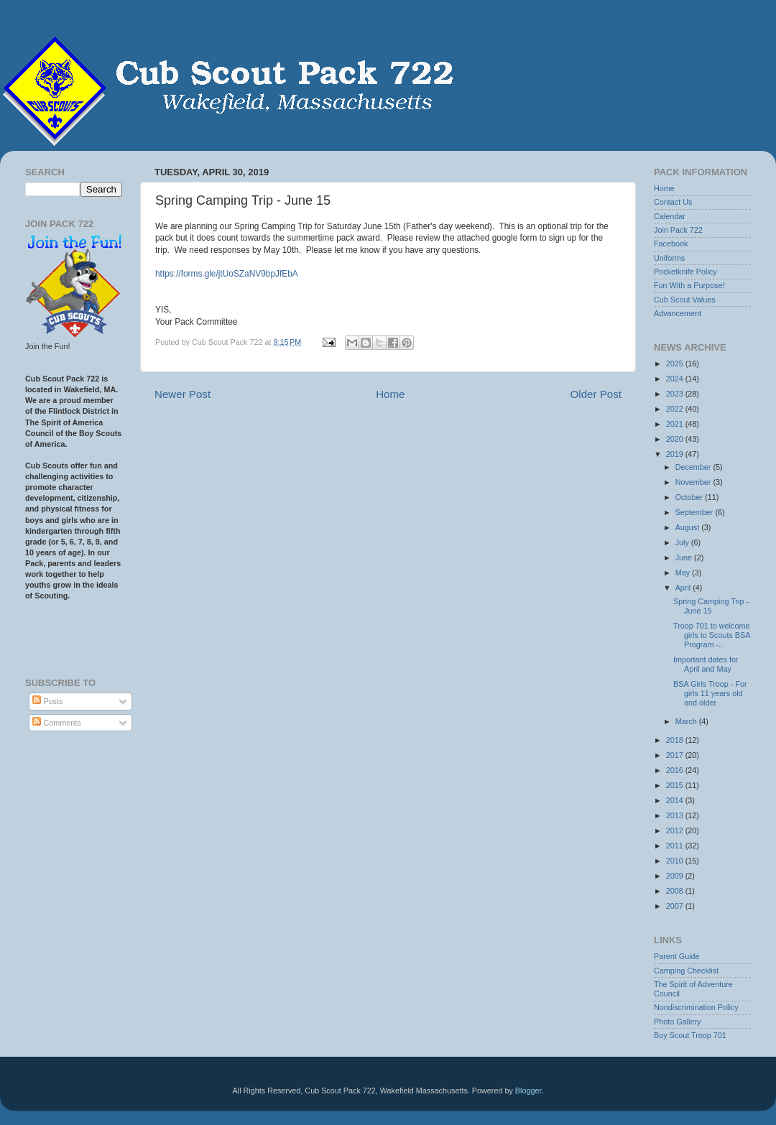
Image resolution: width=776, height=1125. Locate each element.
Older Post (596, 394)
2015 (675, 785)
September (695, 512)
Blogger (528, 1090)
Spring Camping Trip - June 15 (711, 606)
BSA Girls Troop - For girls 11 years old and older (710, 693)
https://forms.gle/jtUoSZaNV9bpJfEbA (226, 274)
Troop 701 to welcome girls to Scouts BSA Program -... (711, 635)
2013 (675, 815)
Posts (47, 701)
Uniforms (669, 258)
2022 (675, 408)
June (684, 557)
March (687, 721)
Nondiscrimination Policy (696, 1007)
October (690, 497)
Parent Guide (677, 956)
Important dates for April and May (706, 664)
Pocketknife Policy (685, 271)
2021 (675, 424)
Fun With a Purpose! (689, 285)
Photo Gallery (677, 1021)
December (694, 467)
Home (390, 394)
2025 (675, 363)
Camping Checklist (686, 970)
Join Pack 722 (678, 230)
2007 (675, 906)
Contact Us (673, 202)
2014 (675, 800)
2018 (675, 740)
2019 (675, 454)
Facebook (671, 243)
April (684, 587)
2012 (675, 830)
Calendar (669, 216)
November (694, 482)
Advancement (677, 313)
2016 (675, 770)
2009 (675, 875)
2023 (675, 393)
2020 (675, 439)
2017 (675, 755)
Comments (56, 722)
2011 (675, 845)
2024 (675, 378)
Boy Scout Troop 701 (690, 1035)
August (688, 527)
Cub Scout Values (685, 299)
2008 (675, 890)
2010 (675, 860)
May (683, 572)
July (683, 542)
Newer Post (182, 394)
